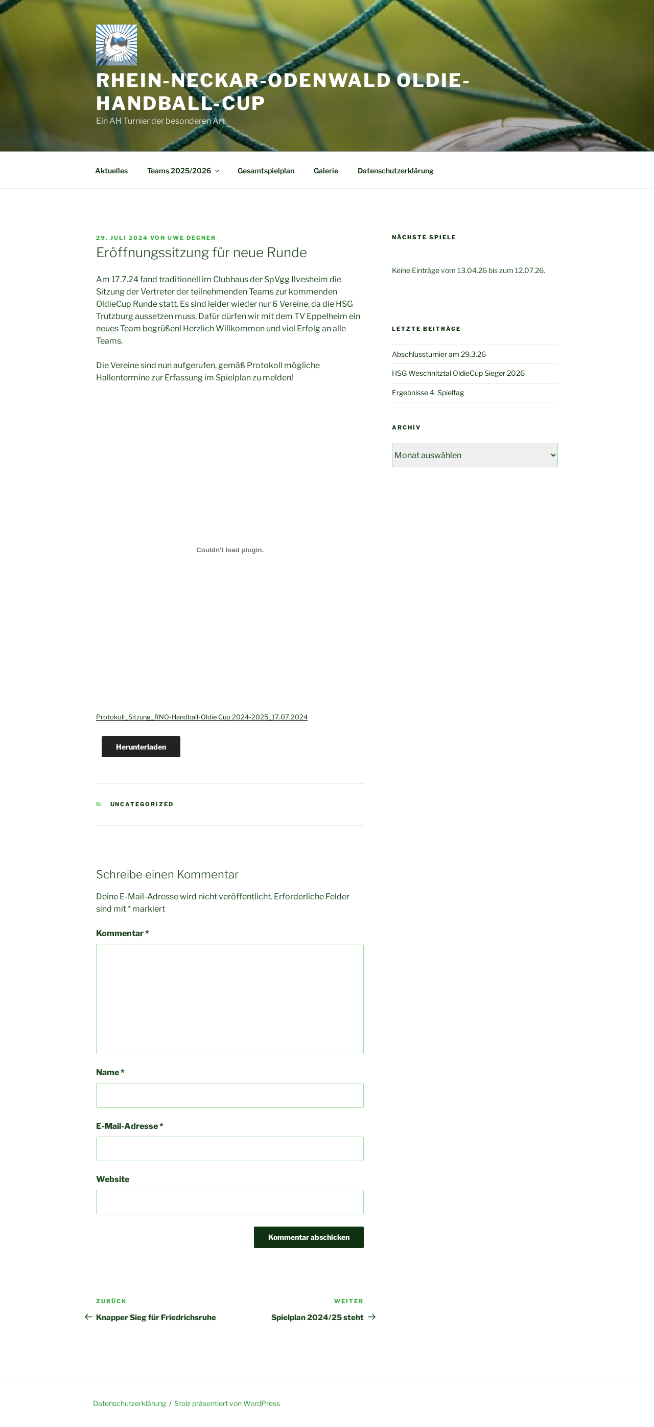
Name (110, 1072)
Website (112, 1179)
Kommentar (122, 933)
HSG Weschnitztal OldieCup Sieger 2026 (458, 373)
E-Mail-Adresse (130, 1126)
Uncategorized (142, 804)
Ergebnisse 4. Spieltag (428, 392)
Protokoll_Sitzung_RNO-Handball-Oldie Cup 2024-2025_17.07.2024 (202, 717)
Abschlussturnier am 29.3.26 (439, 354)
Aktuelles (111, 170)
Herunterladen (141, 746)
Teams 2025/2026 (184, 170)
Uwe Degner (192, 237)
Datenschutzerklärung (396, 170)
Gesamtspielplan (266, 170)
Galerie (326, 170)
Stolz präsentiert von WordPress (227, 1403)
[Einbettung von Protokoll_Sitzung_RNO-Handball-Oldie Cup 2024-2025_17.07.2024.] (230, 549)
